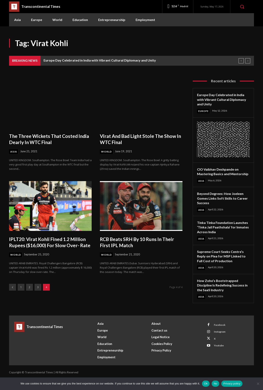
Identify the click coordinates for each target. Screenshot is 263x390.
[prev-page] (12, 293)
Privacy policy (231, 383)
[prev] (241, 60)
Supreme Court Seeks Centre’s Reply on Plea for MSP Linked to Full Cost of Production (222, 266)
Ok (206, 383)
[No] (258, 384)
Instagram (221, 343)
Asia (13, 151)
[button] (242, 6)
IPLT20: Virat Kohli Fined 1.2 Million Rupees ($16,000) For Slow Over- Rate (50, 245)
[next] (247, 60)
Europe (204, 111)
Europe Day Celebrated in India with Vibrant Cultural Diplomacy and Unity (100, 60)
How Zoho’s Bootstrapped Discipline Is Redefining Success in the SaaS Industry (221, 295)
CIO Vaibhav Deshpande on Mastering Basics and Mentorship (220, 174)
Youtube (220, 358)
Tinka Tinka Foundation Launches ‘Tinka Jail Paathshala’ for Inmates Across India (217, 235)
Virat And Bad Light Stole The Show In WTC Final (135, 139)
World (107, 151)
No (215, 383)
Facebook (221, 336)
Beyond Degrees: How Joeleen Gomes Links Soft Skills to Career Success (222, 203)
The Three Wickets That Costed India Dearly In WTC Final (47, 139)
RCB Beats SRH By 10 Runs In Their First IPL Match (135, 242)
